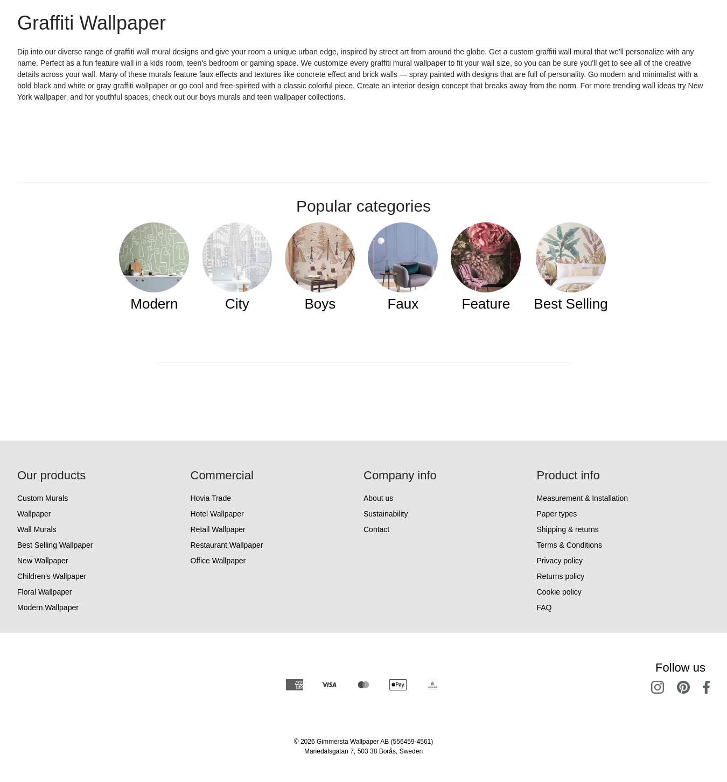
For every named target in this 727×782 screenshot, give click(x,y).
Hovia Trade (211, 498)
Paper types (557, 513)
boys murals (220, 97)
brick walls (380, 74)
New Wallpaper (42, 560)
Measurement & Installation (582, 498)
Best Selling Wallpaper (55, 545)
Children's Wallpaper (51, 576)
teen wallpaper (281, 97)
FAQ (544, 607)
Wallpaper (34, 513)
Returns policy (561, 576)
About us (378, 498)
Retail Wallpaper (218, 529)
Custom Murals (42, 498)
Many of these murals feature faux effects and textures (190, 74)
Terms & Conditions (569, 545)
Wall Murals (37, 529)
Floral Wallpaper (44, 592)
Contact (376, 529)
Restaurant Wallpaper (227, 545)
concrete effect (321, 74)
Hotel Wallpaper (217, 513)
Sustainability (386, 513)
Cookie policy (559, 592)
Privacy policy (560, 560)
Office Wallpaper (218, 560)
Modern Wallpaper (48, 607)
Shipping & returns (568, 529)
